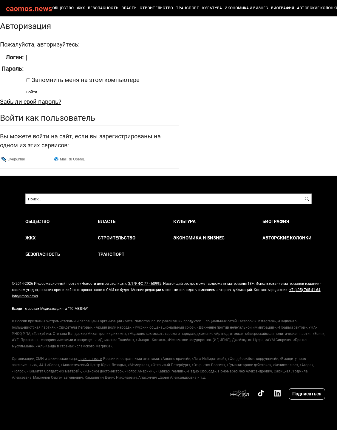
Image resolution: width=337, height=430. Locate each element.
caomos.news (29, 8)
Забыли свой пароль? (30, 101)
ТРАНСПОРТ (187, 8)
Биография (282, 8)
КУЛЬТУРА (212, 8)
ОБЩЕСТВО (63, 8)
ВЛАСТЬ (129, 8)
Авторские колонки (287, 238)
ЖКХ (81, 8)
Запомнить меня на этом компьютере (85, 79)
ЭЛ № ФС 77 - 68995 (144, 283)
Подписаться (306, 393)
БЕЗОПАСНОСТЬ (103, 8)
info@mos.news (25, 295)
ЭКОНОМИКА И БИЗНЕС (246, 8)
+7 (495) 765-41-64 (304, 289)
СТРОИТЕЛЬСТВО (156, 8)
